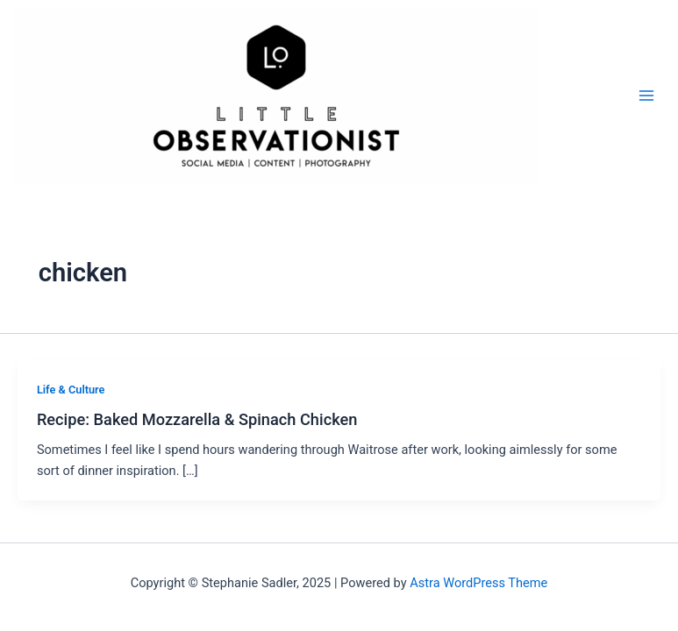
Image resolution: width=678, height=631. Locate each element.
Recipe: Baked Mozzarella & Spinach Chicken (197, 419)
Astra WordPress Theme (478, 583)
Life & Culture (71, 389)
